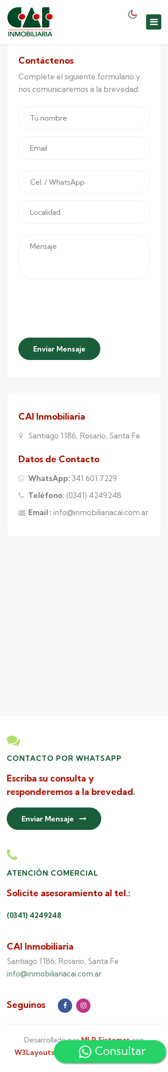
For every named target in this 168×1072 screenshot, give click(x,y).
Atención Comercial (52, 872)
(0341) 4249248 (93, 495)
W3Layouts (34, 1052)
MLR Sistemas (105, 1039)
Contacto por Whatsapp (64, 758)
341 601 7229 (94, 478)
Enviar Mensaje (59, 348)
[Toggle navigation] (153, 22)
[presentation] (86, 310)
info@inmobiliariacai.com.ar (100, 512)
